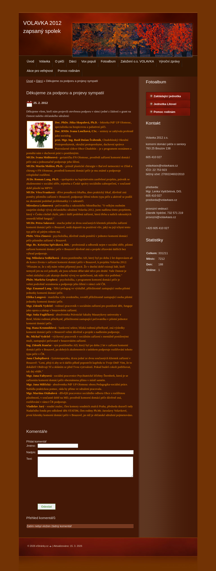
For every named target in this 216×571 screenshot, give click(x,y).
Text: (29, 458)
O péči (59, 61)
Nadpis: (31, 452)
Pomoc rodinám (69, 71)
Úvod (30, 61)
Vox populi (88, 61)
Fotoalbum (108, 61)
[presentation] (80, 489)
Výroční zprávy (169, 61)
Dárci (72, 61)
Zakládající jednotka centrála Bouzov (167, 97)
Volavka (44, 61)
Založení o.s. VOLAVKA (137, 61)
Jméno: (31, 445)
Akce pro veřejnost (40, 71)
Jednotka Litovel (165, 104)
